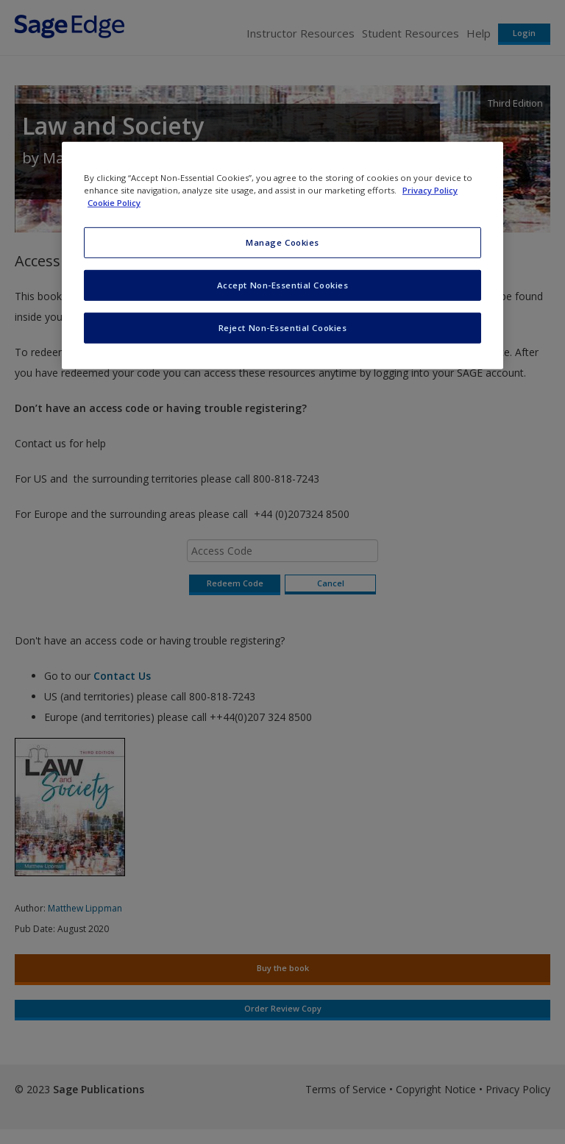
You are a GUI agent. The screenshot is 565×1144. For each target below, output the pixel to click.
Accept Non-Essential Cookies (283, 285)
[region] (282, 255)
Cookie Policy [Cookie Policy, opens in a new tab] (114, 202)
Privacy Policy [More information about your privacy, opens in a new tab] (430, 190)
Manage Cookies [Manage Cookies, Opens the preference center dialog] (282, 242)
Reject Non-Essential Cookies (282, 327)
